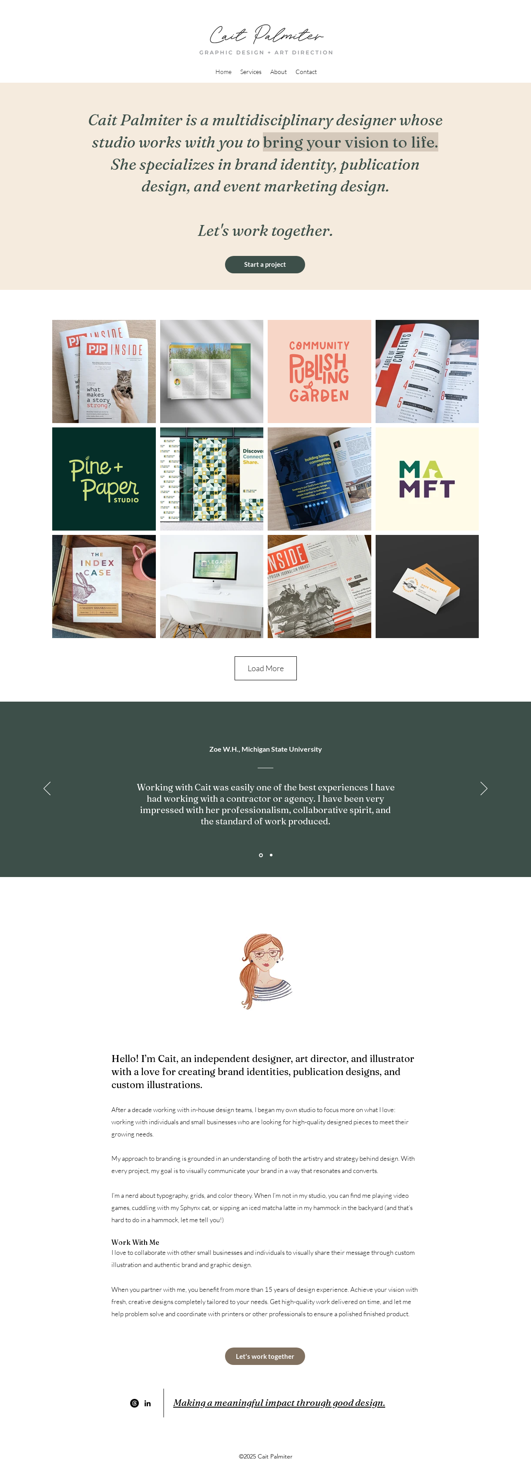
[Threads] (134, 1403)
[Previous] (47, 789)
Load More (266, 668)
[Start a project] (265, 264)
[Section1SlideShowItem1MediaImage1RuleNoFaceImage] (261, 855)
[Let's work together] (265, 1356)
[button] (251, 71)
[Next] (484, 789)
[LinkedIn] (147, 1403)
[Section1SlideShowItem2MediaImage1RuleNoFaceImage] (271, 855)
